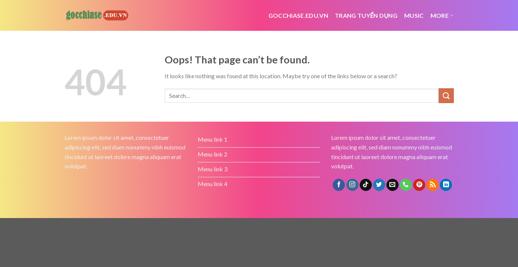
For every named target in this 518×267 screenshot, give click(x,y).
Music (414, 15)
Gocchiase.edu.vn (298, 15)
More (442, 15)
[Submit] (446, 95)
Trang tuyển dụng (366, 15)
